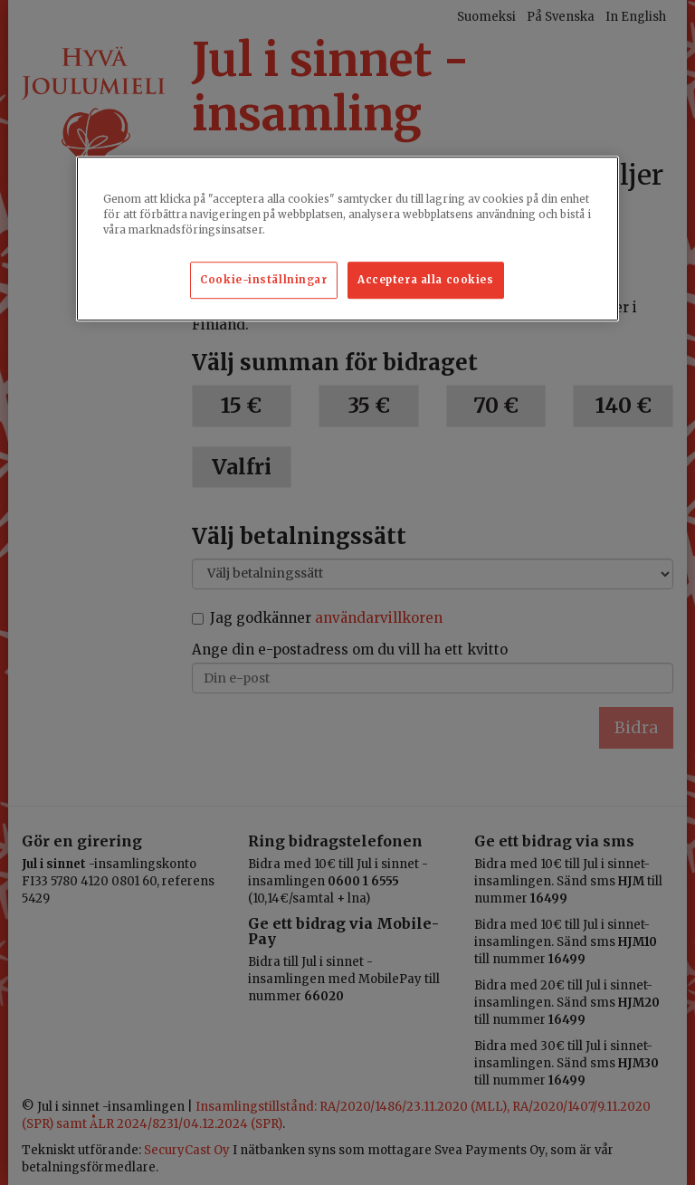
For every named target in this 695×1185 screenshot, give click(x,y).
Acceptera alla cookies (425, 279)
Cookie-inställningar (263, 279)
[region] (347, 239)
